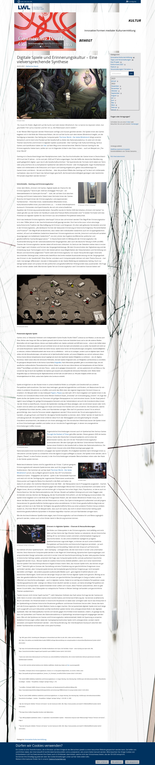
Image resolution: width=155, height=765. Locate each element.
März (113, 105)
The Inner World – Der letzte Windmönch (74, 137)
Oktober (114, 91)
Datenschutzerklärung (57, 759)
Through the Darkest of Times (58, 434)
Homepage (134, 124)
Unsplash (126, 149)
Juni (112, 100)
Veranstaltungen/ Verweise (121, 69)
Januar (113, 81)
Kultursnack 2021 (117, 64)
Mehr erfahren (102, 762)
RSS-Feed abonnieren (118, 156)
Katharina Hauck (32, 66)
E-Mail (128, 122)
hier (45, 145)
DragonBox (57, 362)
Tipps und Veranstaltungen (121, 60)
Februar (114, 107)
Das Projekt (115, 62)
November (115, 88)
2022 (113, 83)
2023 (113, 78)
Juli (112, 98)
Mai (112, 103)
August (114, 95)
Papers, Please (56, 393)
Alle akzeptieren (132, 762)
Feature (113, 67)
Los (131, 73)
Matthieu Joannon (117, 149)
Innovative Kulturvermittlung (35, 739)
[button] (19, 31)
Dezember (115, 86)
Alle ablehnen (117, 762)
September (115, 93)
